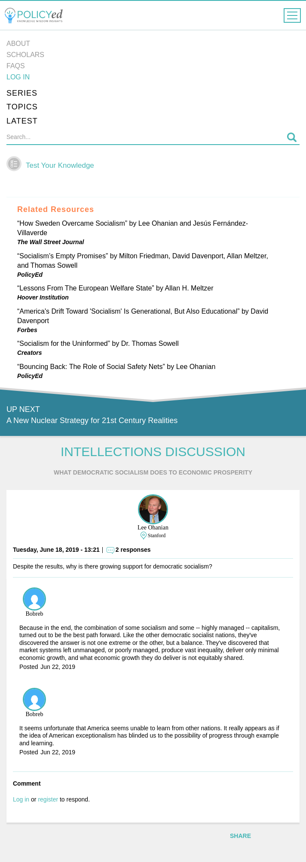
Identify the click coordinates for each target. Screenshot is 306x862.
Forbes (27, 330)
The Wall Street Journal (50, 242)
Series (21, 93)
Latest (22, 121)
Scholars (25, 54)
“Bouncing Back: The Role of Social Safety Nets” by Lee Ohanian (116, 366)
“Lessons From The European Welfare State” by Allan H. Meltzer (115, 288)
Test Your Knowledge (60, 165)
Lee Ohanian (153, 527)
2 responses (133, 549)
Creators (29, 352)
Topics (22, 107)
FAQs (15, 66)
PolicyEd (30, 274)
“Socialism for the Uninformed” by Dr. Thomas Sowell (98, 343)
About (18, 43)
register (48, 799)
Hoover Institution (43, 297)
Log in (18, 77)
